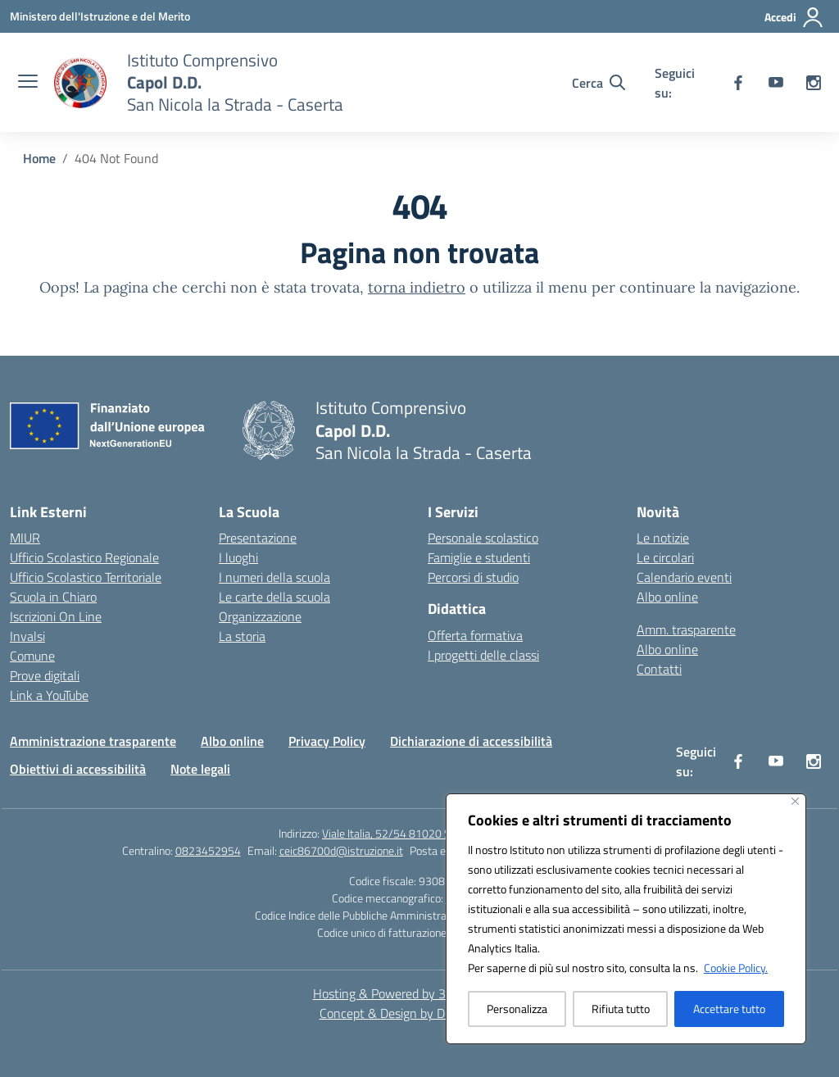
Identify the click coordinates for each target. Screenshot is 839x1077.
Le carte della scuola (274, 597)
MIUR (25, 538)
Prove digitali (44, 675)
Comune (32, 656)
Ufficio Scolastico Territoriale (85, 577)
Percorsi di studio (473, 577)
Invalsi (27, 636)
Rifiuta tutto (621, 1008)
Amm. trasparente (686, 629)
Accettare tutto (729, 1008)
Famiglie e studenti (479, 557)
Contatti (659, 669)
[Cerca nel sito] (598, 82)
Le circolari (665, 557)
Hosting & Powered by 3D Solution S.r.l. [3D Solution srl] (420, 993)
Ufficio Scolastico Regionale (84, 557)
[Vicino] (795, 801)
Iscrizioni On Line (56, 616)
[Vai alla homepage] (235, 82)
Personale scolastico (483, 538)
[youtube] (775, 82)
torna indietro (416, 287)
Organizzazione (260, 616)
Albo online (667, 597)
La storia (242, 636)
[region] (626, 918)
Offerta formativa (475, 635)
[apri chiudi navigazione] (28, 83)
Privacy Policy (326, 741)
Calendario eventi (684, 577)
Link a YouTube (49, 695)
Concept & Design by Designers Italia (420, 1013)
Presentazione (258, 538)
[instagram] (813, 82)
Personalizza (517, 1008)
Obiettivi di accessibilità (78, 769)
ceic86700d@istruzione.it (341, 850)
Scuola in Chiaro (53, 597)
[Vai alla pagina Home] (39, 158)
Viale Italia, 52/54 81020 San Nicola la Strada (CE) (441, 833)
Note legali (200, 769)
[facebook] (738, 82)
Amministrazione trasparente (93, 741)
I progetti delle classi (483, 655)
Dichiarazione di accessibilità (471, 741)
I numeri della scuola (274, 577)
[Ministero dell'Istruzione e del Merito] (100, 16)
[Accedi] (794, 17)
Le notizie (663, 538)
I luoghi (238, 557)
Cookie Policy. (736, 967)
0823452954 (208, 850)
